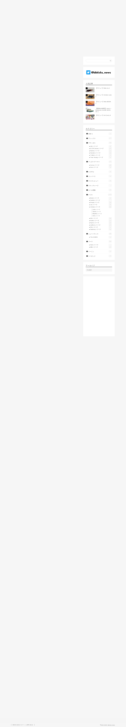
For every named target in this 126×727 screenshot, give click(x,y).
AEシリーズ (101, 146)
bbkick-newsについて (18, 724)
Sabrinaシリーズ (101, 229)
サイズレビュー (100, 181)
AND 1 (100, 134)
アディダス (100, 143)
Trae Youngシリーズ (101, 157)
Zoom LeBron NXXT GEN (21, 592)
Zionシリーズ (96, 215)
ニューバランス (100, 234)
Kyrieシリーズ (101, 223)
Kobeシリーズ (101, 221)
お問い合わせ (29, 724)
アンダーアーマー (100, 162)
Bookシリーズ (101, 198)
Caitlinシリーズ (101, 200)
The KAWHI (101, 237)
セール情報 (100, 190)
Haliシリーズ (101, 245)
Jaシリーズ (101, 205)
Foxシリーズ (101, 167)
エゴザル (100, 172)
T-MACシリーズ (101, 155)
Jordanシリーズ (101, 207)
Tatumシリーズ (97, 211)
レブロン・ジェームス (34, 592)
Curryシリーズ (101, 165)
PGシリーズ (101, 227)
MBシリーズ (101, 247)
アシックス (100, 138)
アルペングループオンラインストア (35, 172)
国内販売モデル (45, 592)
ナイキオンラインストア (31, 170)
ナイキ (100, 195)
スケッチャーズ (100, 185)
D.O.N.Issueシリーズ (101, 148)
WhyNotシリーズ (97, 213)
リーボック (100, 256)
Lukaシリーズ (96, 209)
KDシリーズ (101, 218)
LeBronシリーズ (18, 32)
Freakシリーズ (101, 202)
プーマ (100, 241)
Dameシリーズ (101, 151)
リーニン (100, 251)
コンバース (100, 176)
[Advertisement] (46, 71)
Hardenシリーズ (101, 153)
